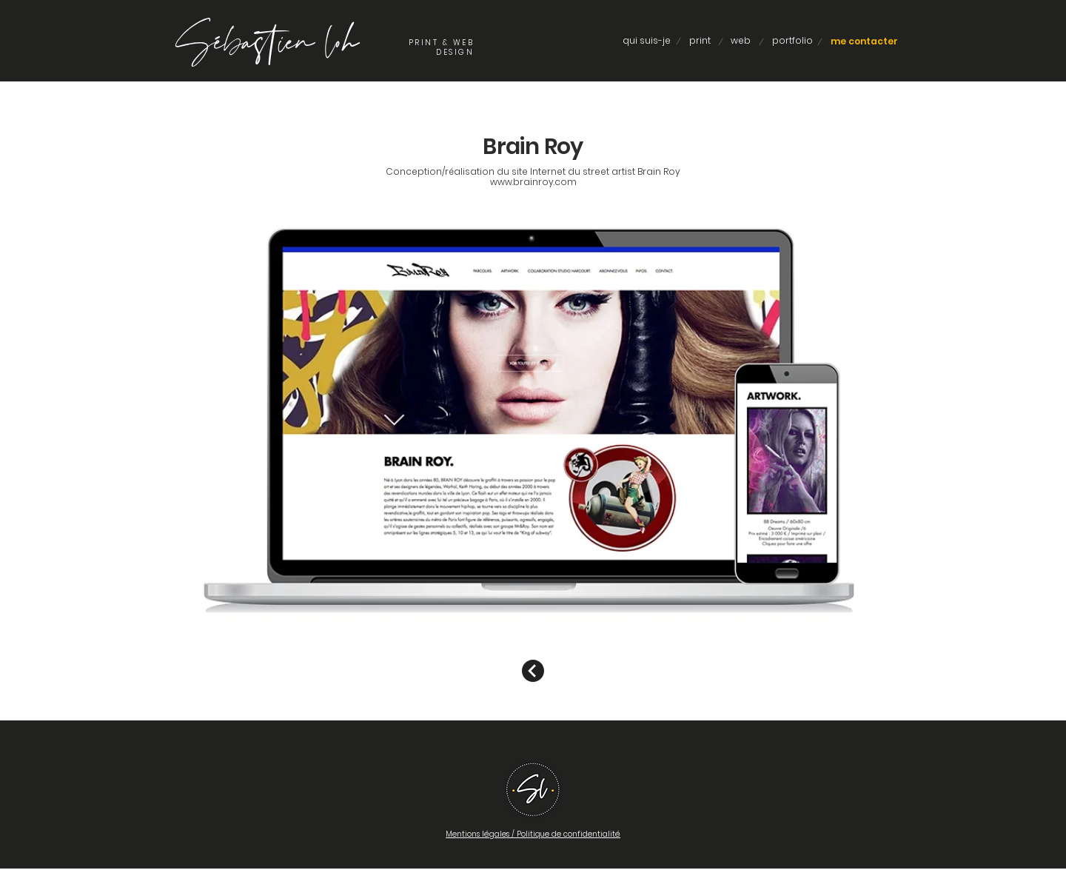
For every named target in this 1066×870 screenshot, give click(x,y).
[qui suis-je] (646, 41)
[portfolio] (792, 41)
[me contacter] (864, 41)
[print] (699, 41)
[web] (741, 41)
